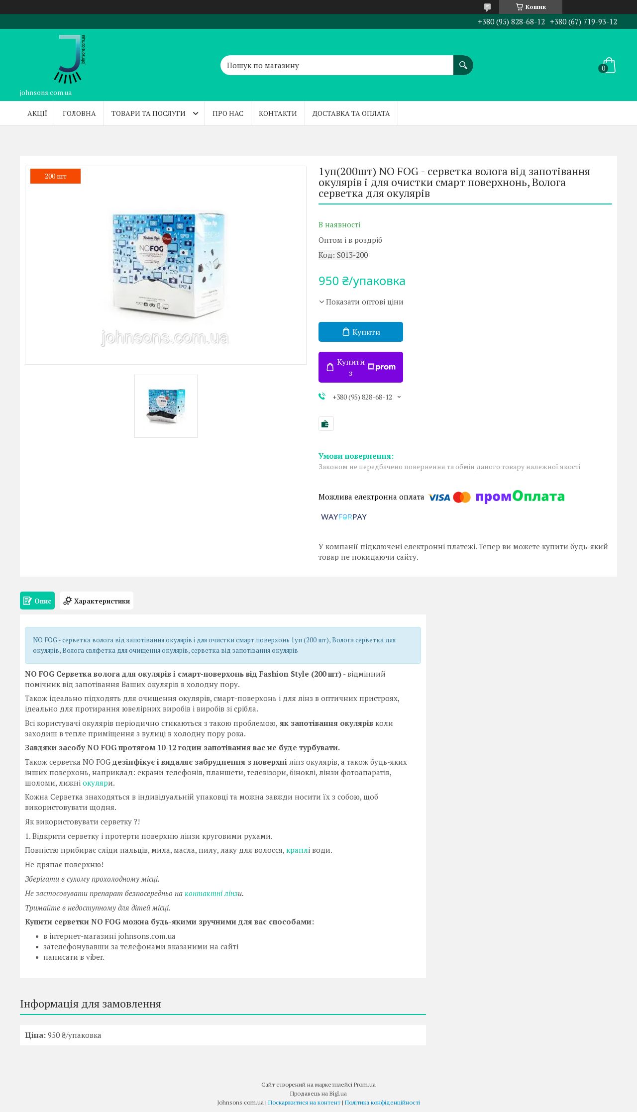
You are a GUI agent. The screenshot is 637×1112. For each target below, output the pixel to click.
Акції (37, 113)
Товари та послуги (148, 113)
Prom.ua (365, 1084)
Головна (79, 113)
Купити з (366, 367)
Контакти (278, 113)
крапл (296, 850)
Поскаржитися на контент (304, 1102)
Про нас (227, 113)
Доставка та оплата (351, 113)
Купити (366, 331)
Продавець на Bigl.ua (318, 1093)
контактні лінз (210, 893)
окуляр (94, 783)
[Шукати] (463, 60)
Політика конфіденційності (382, 1102)
